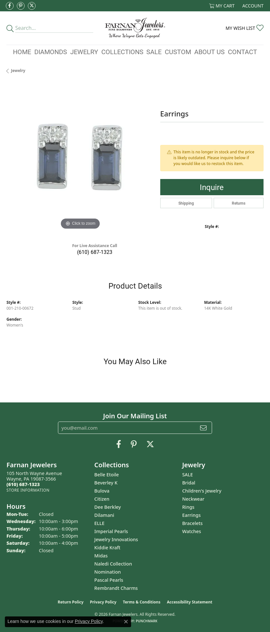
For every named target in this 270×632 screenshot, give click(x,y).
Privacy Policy (103, 602)
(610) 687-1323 (94, 251)
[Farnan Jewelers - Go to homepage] (135, 28)
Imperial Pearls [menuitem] (111, 531)
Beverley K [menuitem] (106, 483)
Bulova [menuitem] (101, 491)
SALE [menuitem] (187, 474)
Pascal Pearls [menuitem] (108, 580)
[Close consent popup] (126, 622)
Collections (122, 51)
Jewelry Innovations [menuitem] (116, 539)
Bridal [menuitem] (188, 483)
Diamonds (50, 51)
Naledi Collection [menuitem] (113, 564)
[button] (222, 5)
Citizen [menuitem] (101, 499)
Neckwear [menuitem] (193, 499)
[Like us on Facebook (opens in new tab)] (10, 6)
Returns (238, 203)
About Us (209, 51)
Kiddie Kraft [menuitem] (107, 547)
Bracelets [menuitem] (192, 523)
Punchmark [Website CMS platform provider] (147, 621)
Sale (154, 51)
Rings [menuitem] (188, 507)
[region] (80, 157)
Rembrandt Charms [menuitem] (116, 588)
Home (22, 51)
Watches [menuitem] (191, 531)
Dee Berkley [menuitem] (107, 507)
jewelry (18, 70)
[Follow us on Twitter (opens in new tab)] (32, 6)
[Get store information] (28, 490)
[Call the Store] (23, 484)
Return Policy (71, 602)
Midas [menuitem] (100, 556)
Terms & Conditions (142, 602)
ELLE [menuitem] (99, 523)
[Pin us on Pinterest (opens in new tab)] (21, 6)
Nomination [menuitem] (107, 572)
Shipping (186, 203)
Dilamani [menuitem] (104, 515)
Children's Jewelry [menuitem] (201, 491)
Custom (178, 51)
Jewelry (84, 51)
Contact (242, 51)
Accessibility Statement (189, 602)
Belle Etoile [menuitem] (106, 474)
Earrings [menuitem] (191, 515)
